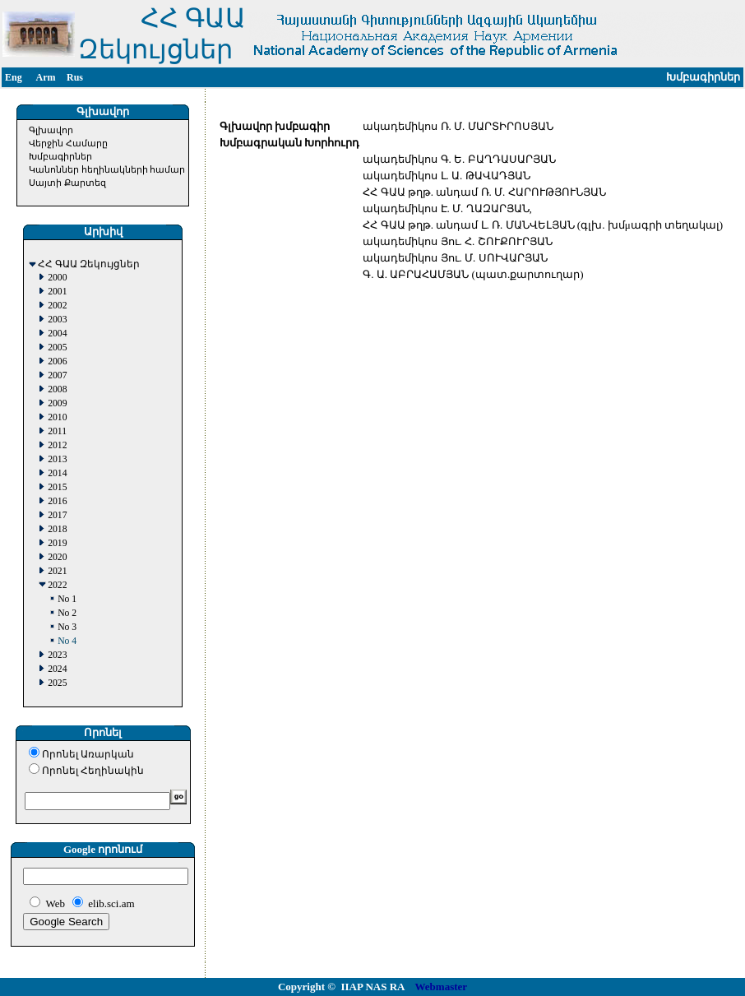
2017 (57, 515)
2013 (57, 459)
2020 (57, 557)
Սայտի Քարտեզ (67, 183)
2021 (57, 571)
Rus (75, 77)
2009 (57, 403)
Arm (46, 77)
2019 (57, 543)
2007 (57, 375)
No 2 (67, 613)
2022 (57, 585)
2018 (57, 529)
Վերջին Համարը (68, 143)
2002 (57, 305)
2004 (57, 333)
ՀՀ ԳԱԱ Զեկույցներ (89, 264)
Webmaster (441, 986)
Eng (13, 77)
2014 (57, 473)
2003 (57, 319)
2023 (57, 655)
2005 (57, 347)
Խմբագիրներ (60, 156)
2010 (57, 417)
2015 (57, 487)
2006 (57, 361)
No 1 (67, 599)
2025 (57, 683)
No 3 (67, 627)
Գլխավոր (51, 130)
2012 (57, 445)
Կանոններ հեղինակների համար (107, 169)
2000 (57, 277)
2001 (57, 291)
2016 (57, 501)
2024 (57, 669)
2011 (57, 431)
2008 (57, 389)
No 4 (67, 641)
